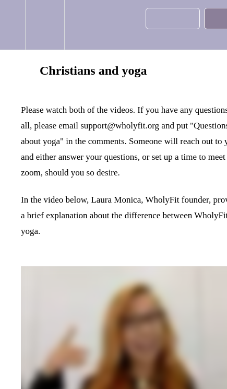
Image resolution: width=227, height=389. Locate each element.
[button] (12, 25)
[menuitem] (44, 25)
